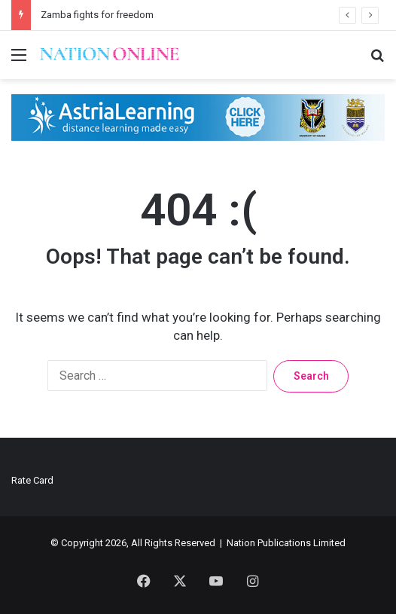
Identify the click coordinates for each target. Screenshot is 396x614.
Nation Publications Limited (286, 542)
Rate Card (32, 480)
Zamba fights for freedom (96, 14)
